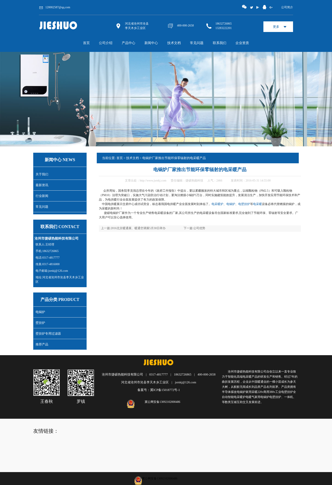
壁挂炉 (40, 322)
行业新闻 (42, 196)
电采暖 (257, 204)
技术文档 (174, 43)
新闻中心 (151, 43)
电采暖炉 (217, 204)
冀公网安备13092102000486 (162, 401)
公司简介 (287, 7)
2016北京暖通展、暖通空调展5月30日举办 (138, 228)
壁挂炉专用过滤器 (48, 333)
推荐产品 (42, 344)
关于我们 (42, 174)
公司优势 (199, 228)
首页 (86, 43)
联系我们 (219, 43)
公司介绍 (105, 43)
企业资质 (242, 43)
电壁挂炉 (244, 204)
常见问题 (196, 43)
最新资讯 (42, 185)
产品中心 (128, 43)
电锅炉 (40, 312)
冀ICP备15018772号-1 (165, 390)
